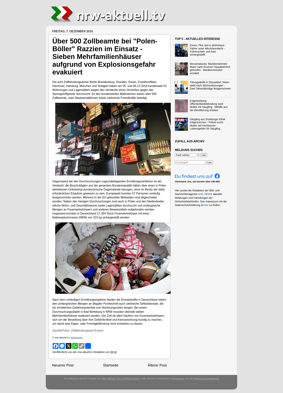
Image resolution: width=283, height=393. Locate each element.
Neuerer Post (63, 365)
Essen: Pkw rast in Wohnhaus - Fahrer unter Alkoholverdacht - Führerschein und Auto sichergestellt (208, 50)
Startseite (110, 365)
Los (210, 162)
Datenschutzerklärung (206, 378)
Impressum (76, 337)
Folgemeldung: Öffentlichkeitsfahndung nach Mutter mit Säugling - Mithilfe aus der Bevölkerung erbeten (209, 105)
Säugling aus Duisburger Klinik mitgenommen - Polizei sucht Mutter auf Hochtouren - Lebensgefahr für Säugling (207, 124)
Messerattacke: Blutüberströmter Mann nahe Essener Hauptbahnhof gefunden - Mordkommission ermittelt (210, 68)
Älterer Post (157, 365)
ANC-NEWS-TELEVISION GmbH (120, 378)
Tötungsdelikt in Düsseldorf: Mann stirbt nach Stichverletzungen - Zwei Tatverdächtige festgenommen (210, 85)
